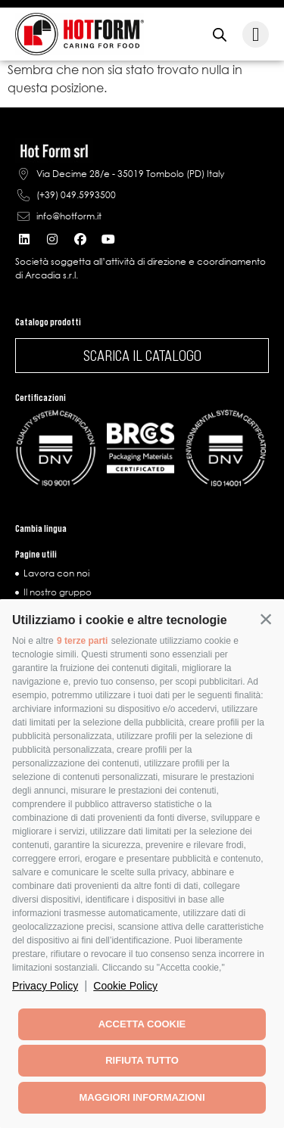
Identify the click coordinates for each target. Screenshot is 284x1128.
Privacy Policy (45, 986)
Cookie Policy (125, 986)
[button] (266, 619)
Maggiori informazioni (141, 1097)
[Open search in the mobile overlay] (219, 34)
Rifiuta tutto (142, 1060)
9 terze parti (82, 640)
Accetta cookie (142, 1024)
